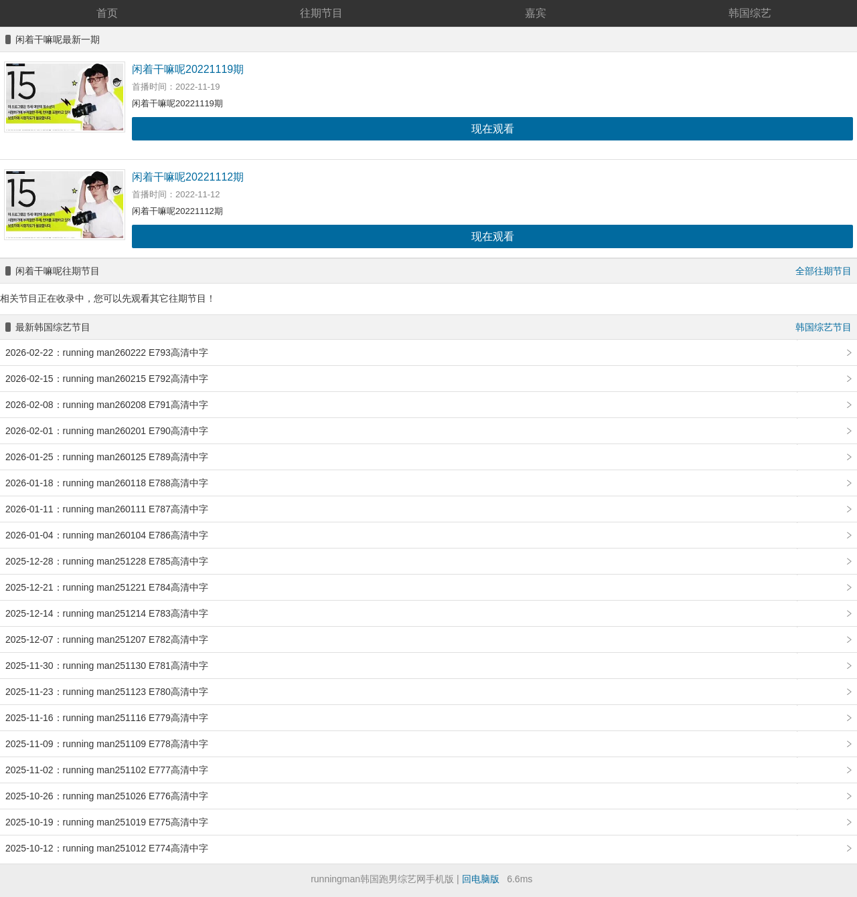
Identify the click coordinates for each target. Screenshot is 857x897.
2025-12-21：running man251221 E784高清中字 (106, 587)
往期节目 (321, 13)
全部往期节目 (823, 271)
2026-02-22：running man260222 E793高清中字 (106, 352)
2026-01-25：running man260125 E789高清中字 (106, 457)
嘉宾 (535, 13)
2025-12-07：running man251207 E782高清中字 (106, 639)
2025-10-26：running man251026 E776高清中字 (106, 796)
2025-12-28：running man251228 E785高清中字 (106, 561)
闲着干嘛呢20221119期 (188, 69)
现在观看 (492, 128)
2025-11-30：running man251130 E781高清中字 (106, 665)
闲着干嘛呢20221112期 (188, 177)
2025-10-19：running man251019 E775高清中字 (106, 822)
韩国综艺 (749, 13)
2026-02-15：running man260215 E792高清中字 (106, 378)
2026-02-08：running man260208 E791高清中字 (106, 404)
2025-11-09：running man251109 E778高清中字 (106, 743)
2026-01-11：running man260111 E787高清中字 (106, 509)
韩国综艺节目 (823, 327)
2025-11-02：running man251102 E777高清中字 (106, 770)
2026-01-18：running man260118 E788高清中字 (106, 483)
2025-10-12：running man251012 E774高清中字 (106, 848)
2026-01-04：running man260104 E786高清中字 (106, 535)
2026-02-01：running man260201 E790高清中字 (106, 430)
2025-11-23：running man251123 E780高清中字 (106, 691)
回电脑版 (480, 879)
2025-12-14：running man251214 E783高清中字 (106, 613)
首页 (107, 13)
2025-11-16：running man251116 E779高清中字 (106, 717)
